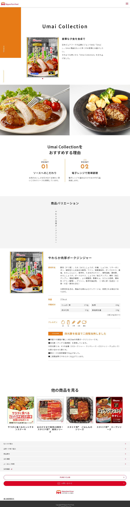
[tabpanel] (43, 57)
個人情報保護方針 (9, 495)
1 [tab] (42, 78)
